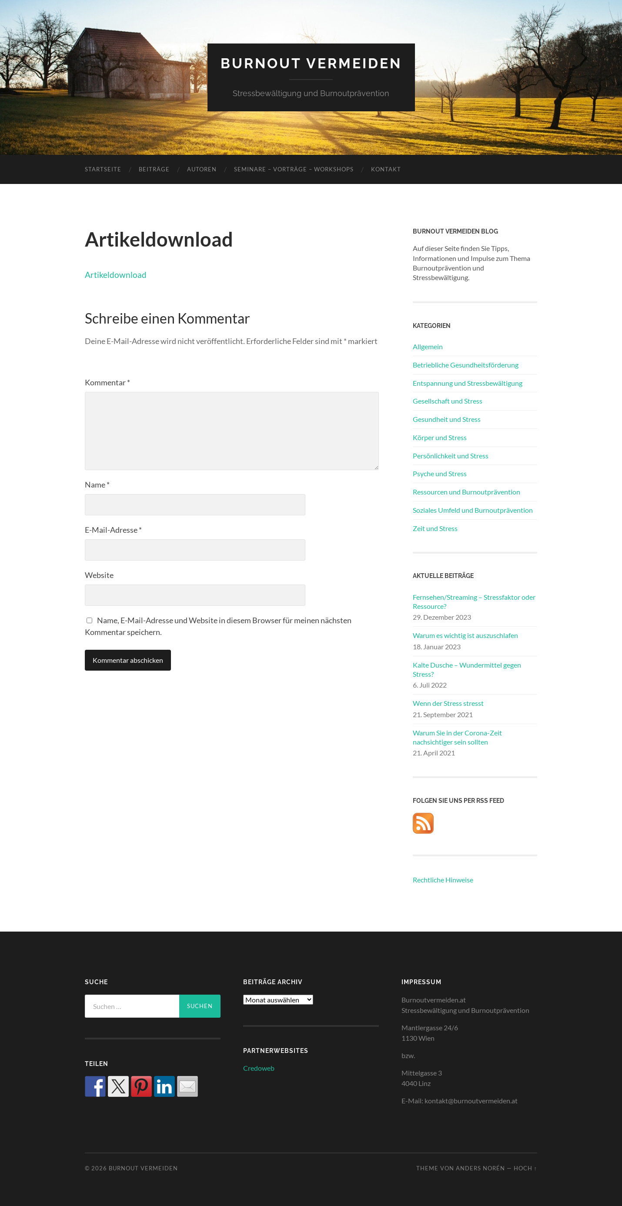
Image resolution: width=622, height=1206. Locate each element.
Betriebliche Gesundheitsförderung (465, 365)
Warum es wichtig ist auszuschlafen (465, 635)
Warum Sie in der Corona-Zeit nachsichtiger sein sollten (457, 737)
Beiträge (154, 169)
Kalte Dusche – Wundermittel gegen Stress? (467, 669)
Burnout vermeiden (311, 63)
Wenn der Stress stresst (448, 703)
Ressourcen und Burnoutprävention (466, 492)
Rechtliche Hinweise (443, 879)
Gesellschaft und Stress (447, 401)
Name (97, 484)
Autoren (202, 169)
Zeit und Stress (435, 528)
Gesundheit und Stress (447, 419)
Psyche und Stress (440, 473)
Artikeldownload (116, 275)
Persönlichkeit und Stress (450, 455)
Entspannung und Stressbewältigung (467, 383)
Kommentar (107, 382)
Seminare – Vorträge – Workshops (294, 169)
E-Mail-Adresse (113, 530)
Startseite (103, 169)
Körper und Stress (440, 437)
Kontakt (386, 169)
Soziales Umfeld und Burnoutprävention (473, 510)
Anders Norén (480, 1168)
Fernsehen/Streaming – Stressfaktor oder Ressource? (474, 601)
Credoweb (258, 1068)
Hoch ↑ (525, 1168)
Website (99, 575)
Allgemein (428, 346)
